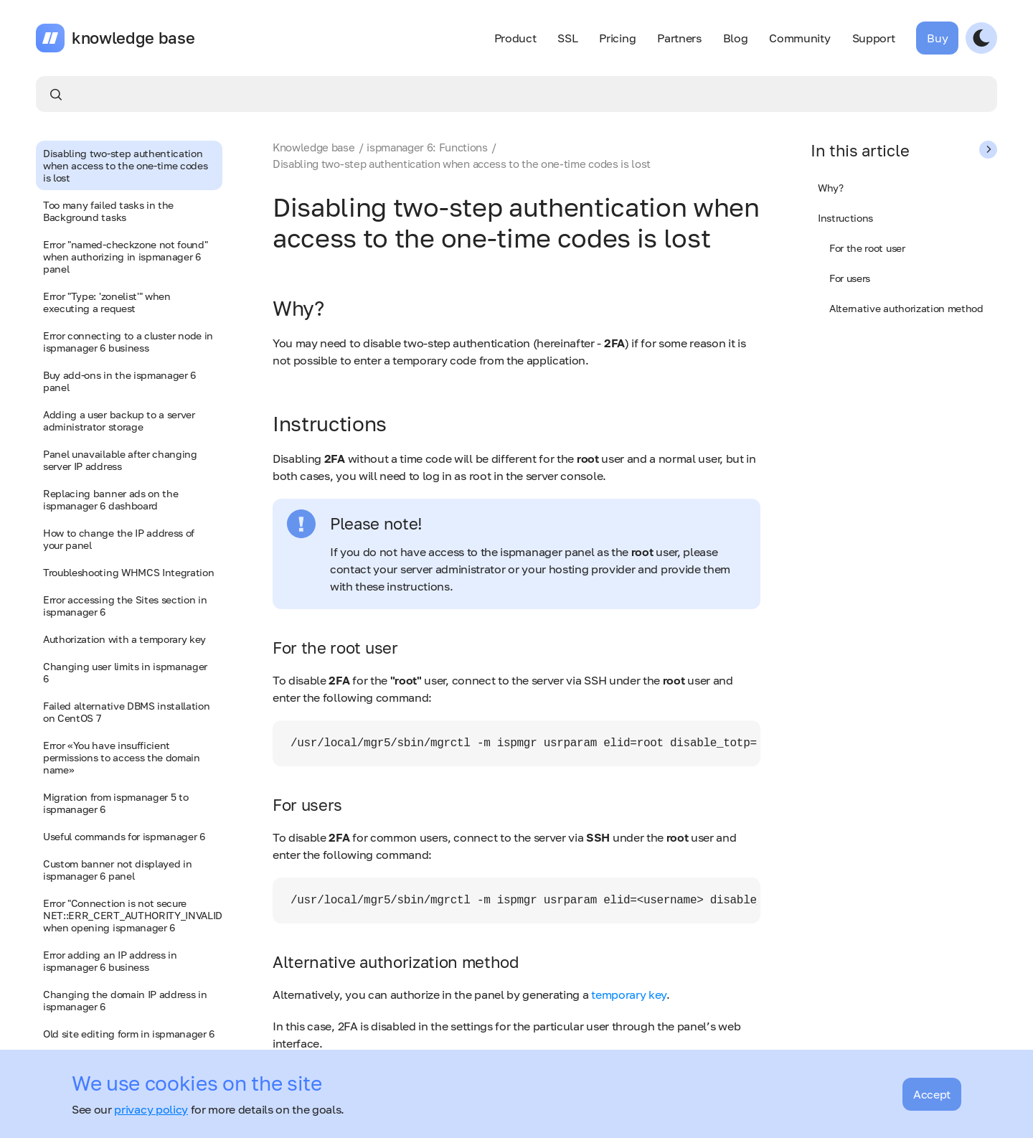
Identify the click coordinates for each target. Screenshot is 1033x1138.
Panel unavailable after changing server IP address (120, 460)
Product (515, 38)
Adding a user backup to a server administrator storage (119, 420)
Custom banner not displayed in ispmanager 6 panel (117, 869)
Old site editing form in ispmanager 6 (128, 1034)
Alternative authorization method (906, 308)
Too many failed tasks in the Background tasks (108, 211)
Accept (932, 1094)
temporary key (628, 994)
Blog (735, 38)
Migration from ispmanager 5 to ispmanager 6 (115, 803)
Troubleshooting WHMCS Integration (128, 572)
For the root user (867, 248)
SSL (567, 38)
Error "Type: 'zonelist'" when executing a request (107, 302)
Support (873, 38)
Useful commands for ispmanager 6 (124, 836)
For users (849, 278)
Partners (679, 38)
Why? (831, 188)
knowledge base (133, 38)
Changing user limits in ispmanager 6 (125, 672)
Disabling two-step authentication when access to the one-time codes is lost (125, 165)
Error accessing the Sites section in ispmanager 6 (125, 605)
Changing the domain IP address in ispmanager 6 (125, 1000)
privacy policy (151, 1109)
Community (799, 38)
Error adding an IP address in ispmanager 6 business (110, 961)
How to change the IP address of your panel (118, 539)
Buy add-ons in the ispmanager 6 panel (119, 381)
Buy (937, 38)
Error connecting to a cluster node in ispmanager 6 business (128, 341)
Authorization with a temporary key (124, 639)
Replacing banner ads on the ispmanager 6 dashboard (110, 499)
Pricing (617, 38)
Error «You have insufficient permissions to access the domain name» (121, 757)
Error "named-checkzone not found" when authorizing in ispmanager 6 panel (125, 256)
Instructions (845, 218)
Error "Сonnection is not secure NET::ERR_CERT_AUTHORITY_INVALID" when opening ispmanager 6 (132, 915)
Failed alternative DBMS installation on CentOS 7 (126, 712)
